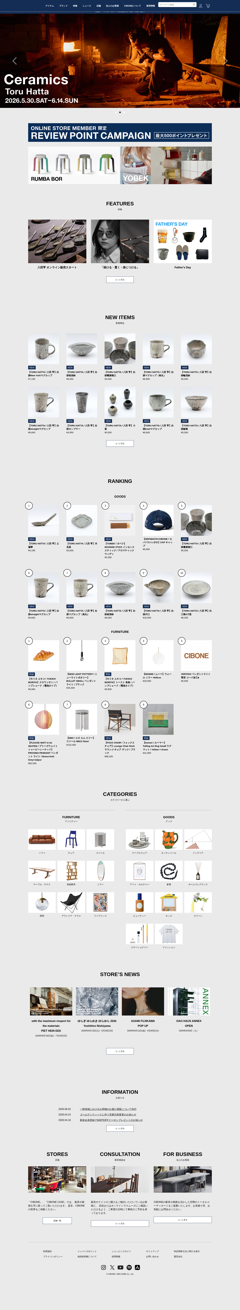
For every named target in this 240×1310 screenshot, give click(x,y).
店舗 (120, 32)
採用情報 (178, 32)
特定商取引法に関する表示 (187, 1283)
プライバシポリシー (52, 1288)
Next (224, 84)
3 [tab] (124, 135)
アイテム (61, 32)
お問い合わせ (152, 1288)
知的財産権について (87, 1288)
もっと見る (120, 303)
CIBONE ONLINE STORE (120, 23)
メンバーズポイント (87, 1283)
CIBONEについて (158, 32)
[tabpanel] (120, 84)
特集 (92, 32)
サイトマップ (152, 1283)
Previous (16, 84)
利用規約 (47, 1283)
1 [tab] (115, 135)
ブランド (77, 32)
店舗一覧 (57, 1251)
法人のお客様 (135, 32)
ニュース (105, 32)
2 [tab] (120, 135)
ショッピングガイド (121, 1283)
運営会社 (178, 1288)
